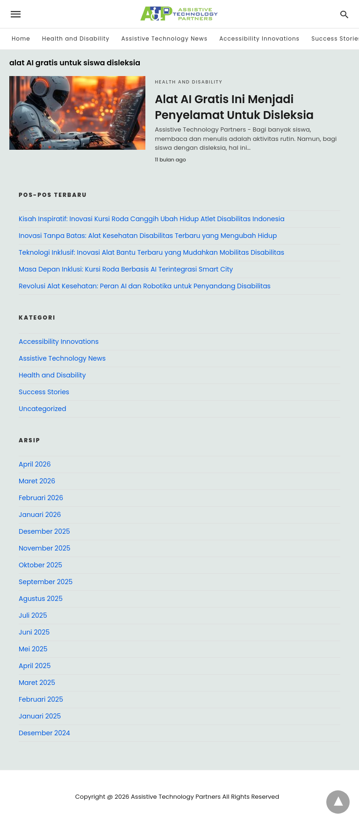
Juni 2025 (34, 632)
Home (21, 38)
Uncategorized (42, 408)
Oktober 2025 (40, 565)
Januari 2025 (40, 716)
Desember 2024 (44, 733)
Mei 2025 (33, 649)
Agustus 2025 (41, 598)
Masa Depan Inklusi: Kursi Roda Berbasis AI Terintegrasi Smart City (126, 269)
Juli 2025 (33, 615)
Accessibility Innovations (259, 38)
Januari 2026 (40, 514)
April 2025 (34, 665)
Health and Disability (75, 38)
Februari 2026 (41, 497)
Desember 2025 (44, 531)
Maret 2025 (37, 682)
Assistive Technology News (164, 38)
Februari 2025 (41, 699)
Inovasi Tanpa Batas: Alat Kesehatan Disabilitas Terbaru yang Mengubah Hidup (148, 235)
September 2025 (45, 581)
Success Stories (44, 392)
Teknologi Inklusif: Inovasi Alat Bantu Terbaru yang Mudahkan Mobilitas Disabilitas (151, 252)
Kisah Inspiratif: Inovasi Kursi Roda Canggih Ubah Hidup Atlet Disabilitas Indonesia (152, 218)
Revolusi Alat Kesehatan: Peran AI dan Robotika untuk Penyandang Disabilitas (145, 286)
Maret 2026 (37, 481)
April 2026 (35, 464)
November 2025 (45, 548)
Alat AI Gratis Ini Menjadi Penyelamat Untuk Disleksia (234, 107)
